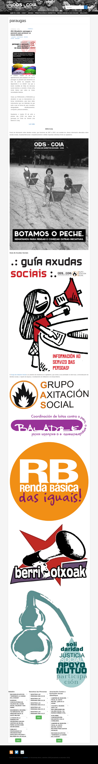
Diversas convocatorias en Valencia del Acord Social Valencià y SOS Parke (17, 704)
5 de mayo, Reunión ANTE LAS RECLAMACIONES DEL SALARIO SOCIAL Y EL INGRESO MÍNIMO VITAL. (58, 709)
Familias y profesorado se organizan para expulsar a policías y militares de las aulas (18, 733)
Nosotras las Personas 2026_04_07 (38, 712)
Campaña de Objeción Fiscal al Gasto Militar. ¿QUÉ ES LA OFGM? (58, 700)
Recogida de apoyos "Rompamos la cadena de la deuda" (18, 696)
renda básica (20, 37)
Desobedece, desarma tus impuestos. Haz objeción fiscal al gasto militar (18, 712)
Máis (18, 740)
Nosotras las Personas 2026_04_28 (38, 699)
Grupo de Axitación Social (18, 375)
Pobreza (30, 28)
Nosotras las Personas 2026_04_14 (38, 708)
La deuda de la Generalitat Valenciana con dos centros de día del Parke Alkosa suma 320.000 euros (17, 722)
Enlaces (83, 13)
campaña (13, 37)
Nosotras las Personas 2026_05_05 (38, 695)
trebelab (25, 757)
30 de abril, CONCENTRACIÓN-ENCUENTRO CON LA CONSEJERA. (57, 718)
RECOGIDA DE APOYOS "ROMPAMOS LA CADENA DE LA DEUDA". (59, 734)
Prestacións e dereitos (45, 13)
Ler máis (32, 124)
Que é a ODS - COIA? (18, 13)
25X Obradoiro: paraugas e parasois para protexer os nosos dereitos (21, 33)
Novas (30, 13)
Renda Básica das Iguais (67, 13)
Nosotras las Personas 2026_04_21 (38, 703)
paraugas (17, 38)
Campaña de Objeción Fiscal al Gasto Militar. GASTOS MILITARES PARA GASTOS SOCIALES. (59, 727)
